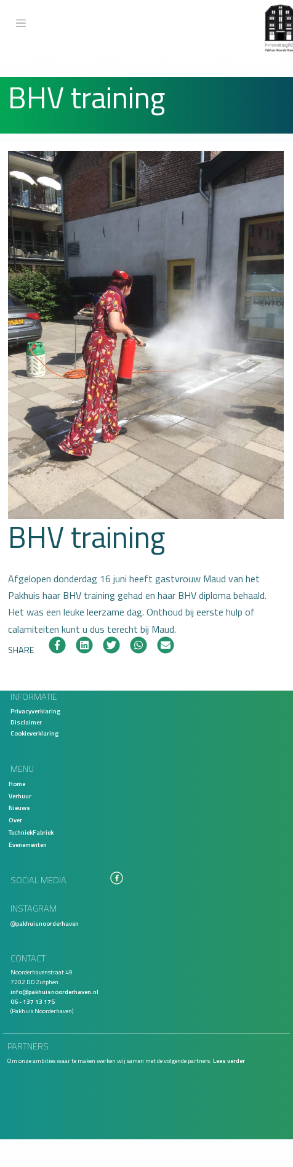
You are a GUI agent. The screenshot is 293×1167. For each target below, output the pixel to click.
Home (17, 783)
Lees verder (229, 1060)
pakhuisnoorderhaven (47, 923)
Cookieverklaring (34, 733)
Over (15, 820)
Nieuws (19, 807)
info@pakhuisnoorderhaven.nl (54, 992)
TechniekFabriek (31, 832)
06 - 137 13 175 (32, 1001)
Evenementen (28, 844)
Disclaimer (26, 722)
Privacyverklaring (35, 711)
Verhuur (20, 796)
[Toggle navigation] (21, 23)
